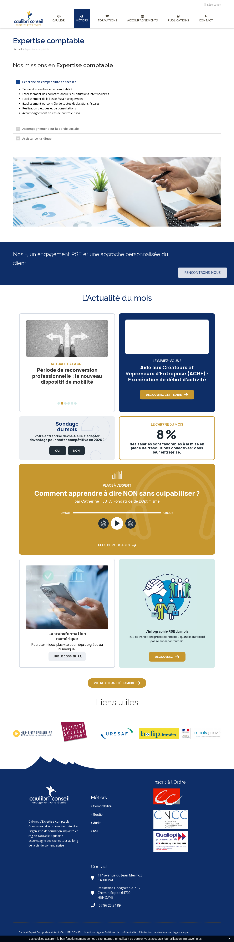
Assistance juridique (36, 138)
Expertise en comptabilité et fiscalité (49, 82)
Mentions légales (115, 932)
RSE (95, 831)
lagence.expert (202, 932)
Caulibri (59, 18)
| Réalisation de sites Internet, (175, 932)
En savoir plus (192, 938)
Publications (178, 18)
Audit (96, 823)
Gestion (97, 815)
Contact (206, 18)
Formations (107, 18)
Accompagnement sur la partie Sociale (50, 129)
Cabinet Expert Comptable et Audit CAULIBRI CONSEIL (70, 932)
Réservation (212, 4)
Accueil (18, 49)
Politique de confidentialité (141, 932)
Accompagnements (142, 18)
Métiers (82, 18)
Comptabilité (101, 806)
